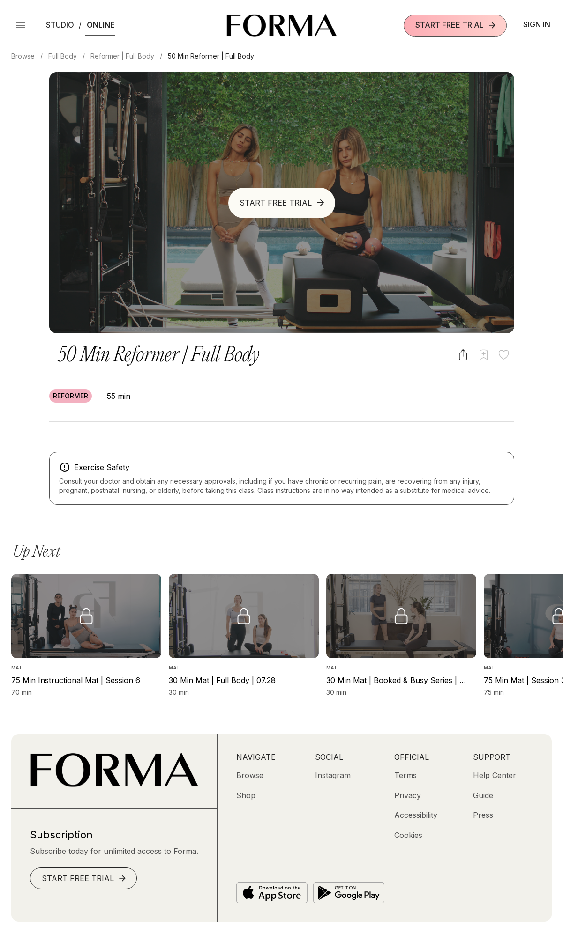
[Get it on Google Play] (348, 892)
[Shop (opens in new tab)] (245, 795)
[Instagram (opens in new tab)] (333, 775)
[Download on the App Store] (272, 892)
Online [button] (100, 24)
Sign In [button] (536, 24)
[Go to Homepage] (114, 784)
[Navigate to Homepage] (281, 25)
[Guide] (483, 795)
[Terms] (405, 775)
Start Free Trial (456, 25)
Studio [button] (60, 24)
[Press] (483, 815)
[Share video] (463, 355)
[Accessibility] (415, 815)
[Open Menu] (20, 25)
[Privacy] (407, 795)
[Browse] (249, 775)
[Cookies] (408, 835)
